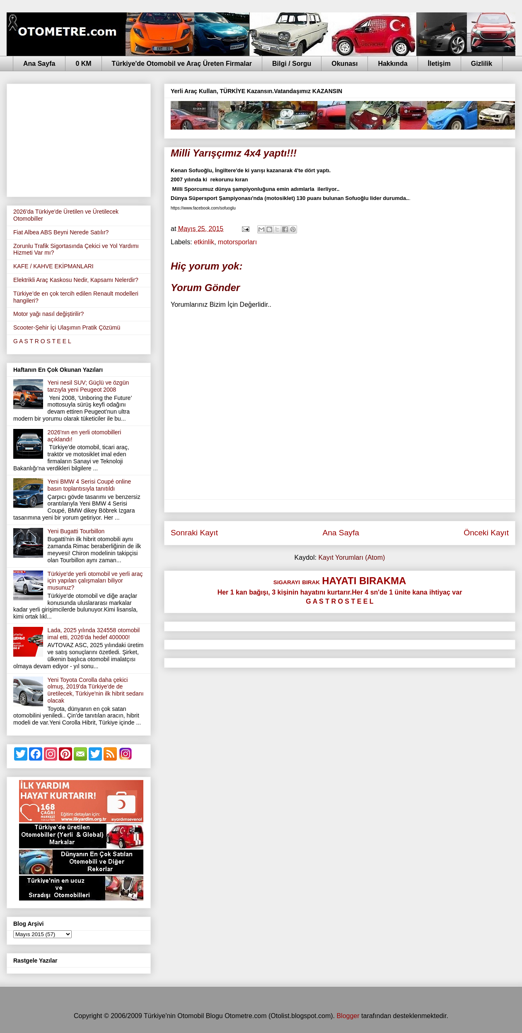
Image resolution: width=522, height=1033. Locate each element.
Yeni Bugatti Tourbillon (76, 531)
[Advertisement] (78, 138)
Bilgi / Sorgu (291, 63)
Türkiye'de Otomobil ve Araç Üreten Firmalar (182, 63)
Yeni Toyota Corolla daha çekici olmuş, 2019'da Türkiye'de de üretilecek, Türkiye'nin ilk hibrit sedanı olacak (96, 690)
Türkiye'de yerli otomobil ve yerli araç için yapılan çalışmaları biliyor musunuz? (95, 581)
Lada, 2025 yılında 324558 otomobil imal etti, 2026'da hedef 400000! (94, 634)
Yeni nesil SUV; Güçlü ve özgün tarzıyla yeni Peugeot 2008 (88, 386)
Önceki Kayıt (486, 532)
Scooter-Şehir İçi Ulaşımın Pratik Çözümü (66, 327)
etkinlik (204, 242)
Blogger (347, 1015)
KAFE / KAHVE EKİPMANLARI (53, 266)
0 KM (83, 63)
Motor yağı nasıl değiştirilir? (48, 314)
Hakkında (392, 63)
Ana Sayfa (39, 63)
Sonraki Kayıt (194, 532)
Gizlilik (482, 63)
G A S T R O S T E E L (42, 341)
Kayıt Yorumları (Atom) (351, 557)
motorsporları (237, 242)
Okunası (344, 63)
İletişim (439, 63)
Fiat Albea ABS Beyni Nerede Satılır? (61, 232)
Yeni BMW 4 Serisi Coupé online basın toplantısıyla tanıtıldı (89, 485)
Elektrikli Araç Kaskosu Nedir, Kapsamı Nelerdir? (75, 280)
